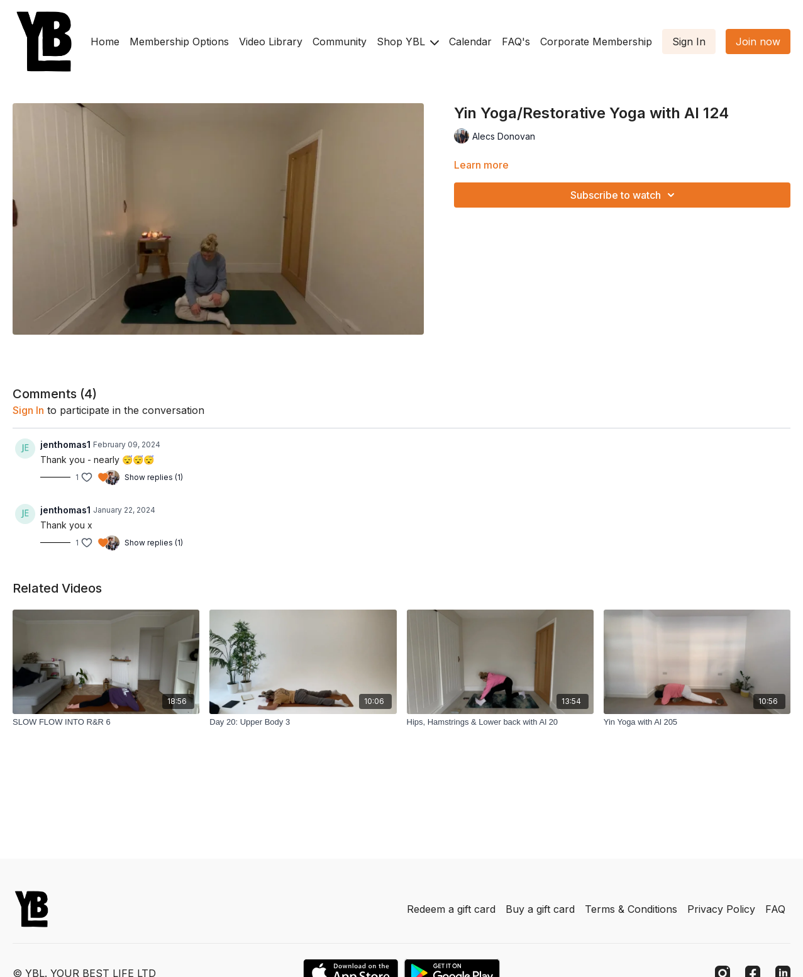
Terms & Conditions (631, 909)
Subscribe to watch (624, 195)
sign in (28, 410)
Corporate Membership (596, 41)
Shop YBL (408, 41)
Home (105, 41)
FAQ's (516, 41)
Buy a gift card (540, 909)
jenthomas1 (65, 444)
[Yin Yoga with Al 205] (697, 722)
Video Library (270, 41)
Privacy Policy (721, 909)
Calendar (470, 41)
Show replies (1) (154, 477)
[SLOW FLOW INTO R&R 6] (106, 722)
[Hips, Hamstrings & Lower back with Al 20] (500, 722)
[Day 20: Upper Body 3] (302, 722)
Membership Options (179, 41)
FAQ (775, 909)
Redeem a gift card (451, 909)
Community (340, 41)
